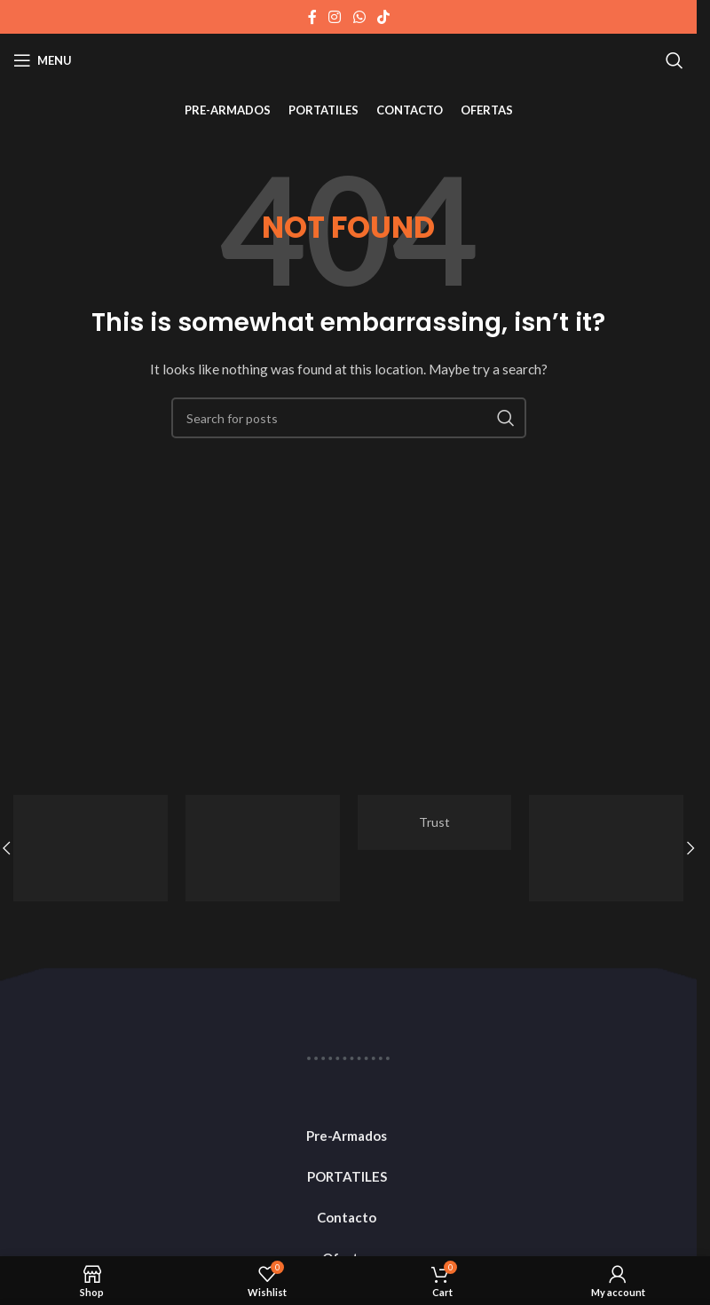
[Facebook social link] (312, 17)
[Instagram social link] (335, 17)
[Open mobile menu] (42, 60)
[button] (690, 848)
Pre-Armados (346, 1136)
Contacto (346, 1217)
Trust (434, 821)
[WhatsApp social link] (359, 17)
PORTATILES (347, 1176)
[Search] (674, 60)
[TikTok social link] (383, 17)
